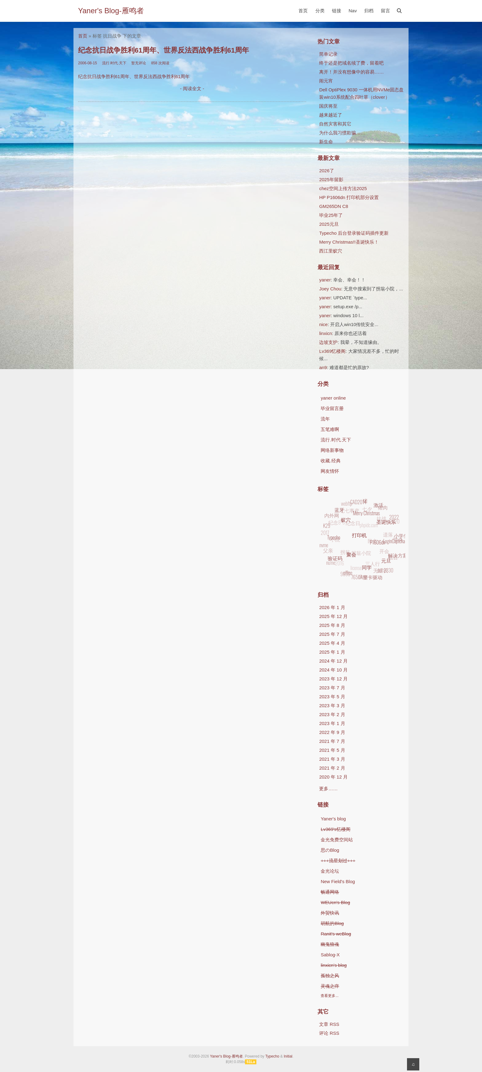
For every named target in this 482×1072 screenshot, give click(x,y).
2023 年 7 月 (332, 687)
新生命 (326, 141)
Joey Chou (330, 288)
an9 (323, 367)
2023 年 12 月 (333, 678)
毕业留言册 (332, 408)
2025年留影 (331, 179)
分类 (320, 10)
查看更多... (329, 996)
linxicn (325, 333)
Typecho (272, 1056)
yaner (325, 279)
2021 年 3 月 (332, 759)
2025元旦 (328, 224)
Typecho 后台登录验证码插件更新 (354, 233)
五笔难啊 (330, 429)
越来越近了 (330, 115)
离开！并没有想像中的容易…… (351, 71)
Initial (288, 1056)
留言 (385, 10)
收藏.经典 (330, 460)
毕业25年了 (331, 215)
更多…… (328, 788)
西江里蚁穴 (330, 250)
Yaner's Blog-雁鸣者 (111, 10)
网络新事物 (332, 450)
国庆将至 (328, 106)
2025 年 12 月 (333, 616)
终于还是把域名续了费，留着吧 (351, 63)
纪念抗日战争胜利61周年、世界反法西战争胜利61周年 (163, 50)
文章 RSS (329, 1024)
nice (323, 324)
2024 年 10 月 (333, 669)
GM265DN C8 (333, 206)
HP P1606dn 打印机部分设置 (349, 197)
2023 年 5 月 (332, 696)
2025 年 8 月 (332, 625)
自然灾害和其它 (335, 123)
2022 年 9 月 (332, 732)
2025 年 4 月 (332, 643)
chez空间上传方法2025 (343, 188)
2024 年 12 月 (333, 661)
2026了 (326, 170)
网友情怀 (330, 471)
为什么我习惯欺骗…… (342, 132)
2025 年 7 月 (332, 634)
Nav (353, 10)
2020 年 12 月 (333, 776)
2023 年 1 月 (332, 723)
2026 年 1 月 (332, 607)
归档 (368, 10)
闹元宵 (326, 80)
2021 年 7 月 (332, 741)
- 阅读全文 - (192, 88)
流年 (325, 418)
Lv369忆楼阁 (332, 351)
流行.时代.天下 (336, 439)
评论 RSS (329, 1033)
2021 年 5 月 (332, 750)
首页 (303, 10)
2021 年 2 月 (332, 768)
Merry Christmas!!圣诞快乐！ (348, 242)
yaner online (333, 398)
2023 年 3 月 (332, 705)
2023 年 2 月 (332, 714)
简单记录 (328, 54)
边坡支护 (328, 342)
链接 (336, 10)
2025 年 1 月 (332, 652)
